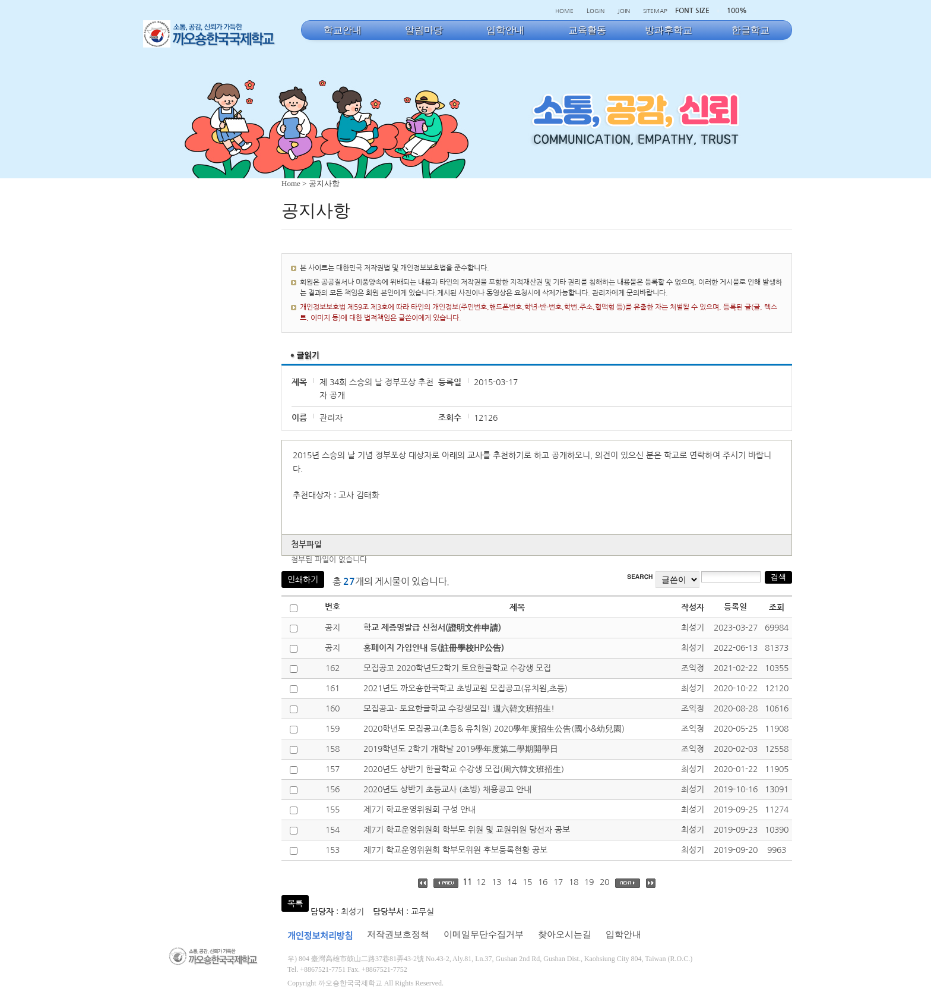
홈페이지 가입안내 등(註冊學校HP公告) (433, 648)
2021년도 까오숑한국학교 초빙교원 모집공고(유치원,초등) (465, 688)
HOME (564, 11)
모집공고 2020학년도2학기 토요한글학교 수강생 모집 (457, 668)
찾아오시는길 (564, 934)
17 (558, 882)
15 (527, 882)
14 (512, 882)
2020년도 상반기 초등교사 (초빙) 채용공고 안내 (447, 789)
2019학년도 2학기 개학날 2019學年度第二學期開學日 (460, 749)
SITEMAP (655, 11)
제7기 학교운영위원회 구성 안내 (419, 809)
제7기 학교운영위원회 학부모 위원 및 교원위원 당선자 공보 (466, 830)
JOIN (624, 11)
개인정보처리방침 (320, 936)
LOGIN (595, 11)
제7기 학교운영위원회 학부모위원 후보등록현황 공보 (455, 850)
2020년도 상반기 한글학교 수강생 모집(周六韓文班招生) (463, 769)
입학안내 (623, 934)
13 (496, 882)
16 (542, 882)
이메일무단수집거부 (484, 934)
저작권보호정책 (398, 934)
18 (573, 882)
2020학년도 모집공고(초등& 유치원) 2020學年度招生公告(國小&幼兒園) (494, 729)
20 (604, 882)
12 (481, 882)
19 (589, 882)
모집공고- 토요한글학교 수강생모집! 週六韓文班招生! (459, 708)
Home (290, 183)
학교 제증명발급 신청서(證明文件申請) (432, 627)
